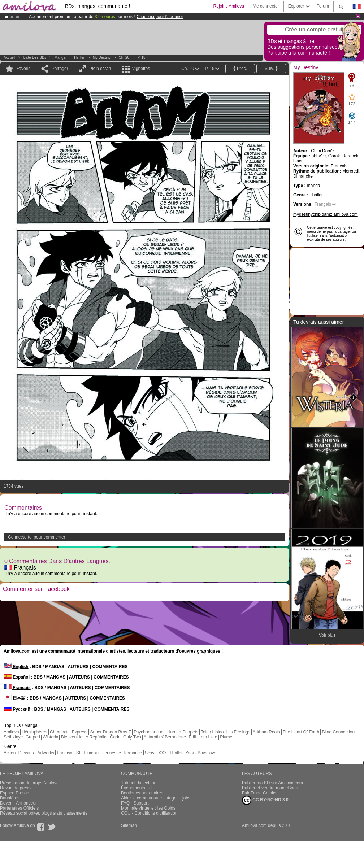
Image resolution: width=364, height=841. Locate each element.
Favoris (23, 68)
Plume (226, 737)
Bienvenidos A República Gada (91, 737)
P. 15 (142, 58)
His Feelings (238, 732)
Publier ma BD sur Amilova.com (272, 782)
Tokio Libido (212, 732)
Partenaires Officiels (19, 808)
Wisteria (50, 737)
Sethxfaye (13, 737)
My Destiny (102, 58)
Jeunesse (111, 752)
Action (10, 752)
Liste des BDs (34, 58)
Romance (133, 752)
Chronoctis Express (68, 732)
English (16, 666)
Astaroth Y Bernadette (164, 737)
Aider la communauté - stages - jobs (155, 798)
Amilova (11, 732)
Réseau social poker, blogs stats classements (43, 813)
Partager (60, 68)
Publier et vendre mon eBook (270, 787)
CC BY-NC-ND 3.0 (265, 800)
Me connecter (266, 6)
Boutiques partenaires (142, 793)
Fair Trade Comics (259, 793)
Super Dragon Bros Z (110, 732)
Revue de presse (16, 787)
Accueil (9, 58)
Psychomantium (149, 732)
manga (60, 58)
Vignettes (141, 68)
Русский (17, 709)
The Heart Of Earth (301, 732)
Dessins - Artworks (36, 752)
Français (20, 568)
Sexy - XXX (156, 752)
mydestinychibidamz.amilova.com (325, 214)
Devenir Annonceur (18, 803)
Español (17, 677)
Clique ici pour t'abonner (159, 16)
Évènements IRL (137, 787)
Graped (33, 737)
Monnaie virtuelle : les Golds (148, 808)
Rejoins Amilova (228, 6)
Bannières (10, 798)
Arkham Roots (266, 732)
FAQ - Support (135, 803)
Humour (92, 752)
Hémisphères (34, 732)
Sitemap (129, 825)
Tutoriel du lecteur (138, 782)
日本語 (15, 698)
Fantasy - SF (69, 752)
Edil (192, 737)
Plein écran (100, 68)
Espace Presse (14, 793)
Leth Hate (208, 737)
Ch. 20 (124, 58)
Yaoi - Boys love (200, 752)
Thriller (80, 58)
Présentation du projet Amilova (29, 782)
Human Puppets (182, 732)
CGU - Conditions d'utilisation (149, 813)
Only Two (132, 737)
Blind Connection (338, 732)
